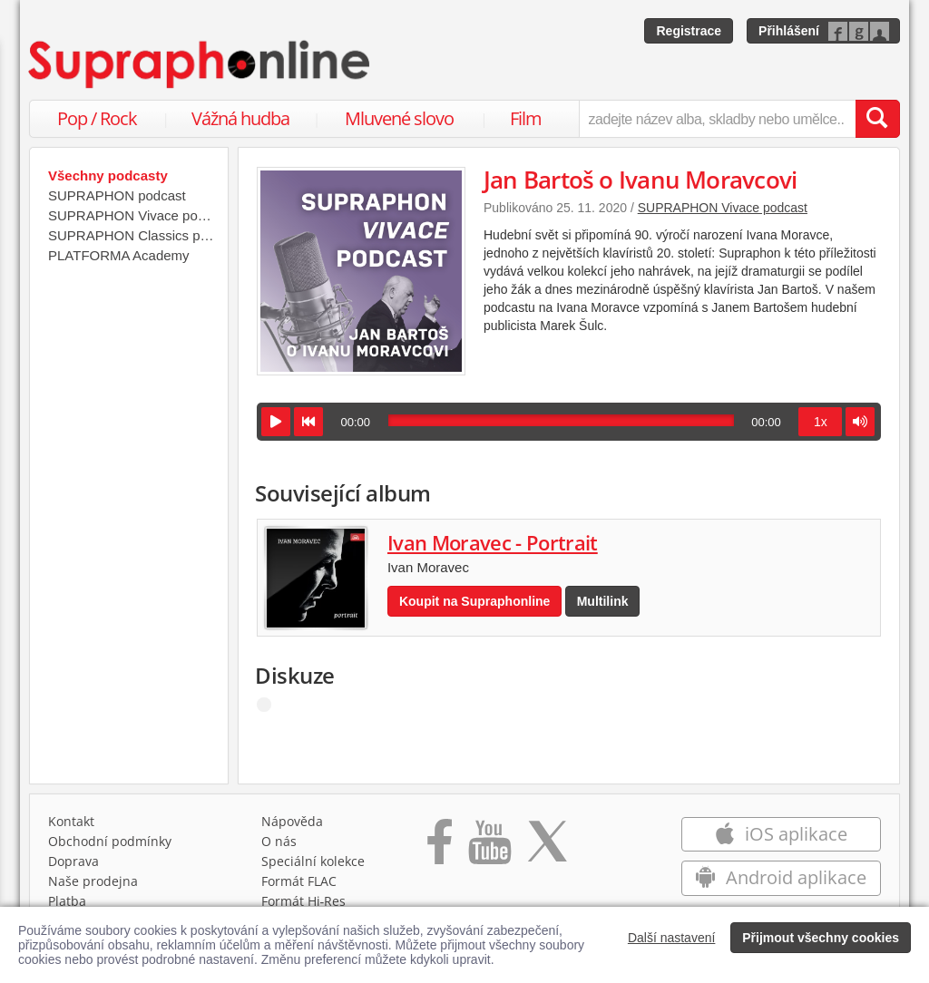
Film (526, 118)
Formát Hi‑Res (304, 901)
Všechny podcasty (108, 175)
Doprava (73, 861)
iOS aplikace (780, 834)
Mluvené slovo (399, 118)
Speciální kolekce (313, 861)
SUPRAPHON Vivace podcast (722, 207)
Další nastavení (672, 937)
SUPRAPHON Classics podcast (133, 235)
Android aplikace (780, 877)
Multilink (603, 601)
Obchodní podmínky (109, 841)
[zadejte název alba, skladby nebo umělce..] (717, 119)
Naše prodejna (93, 881)
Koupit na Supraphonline (474, 601)
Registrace (688, 31)
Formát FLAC (299, 881)
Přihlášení (788, 31)
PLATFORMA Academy (119, 255)
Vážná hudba (240, 118)
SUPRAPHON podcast (117, 195)
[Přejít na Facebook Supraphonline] (439, 848)
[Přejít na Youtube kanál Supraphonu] (489, 848)
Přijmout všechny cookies (820, 937)
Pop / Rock (97, 118)
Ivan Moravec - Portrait (492, 542)
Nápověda (292, 821)
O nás (279, 841)
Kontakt (71, 821)
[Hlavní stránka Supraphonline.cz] (200, 64)
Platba (67, 901)
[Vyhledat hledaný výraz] (877, 119)
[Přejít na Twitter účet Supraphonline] (547, 848)
